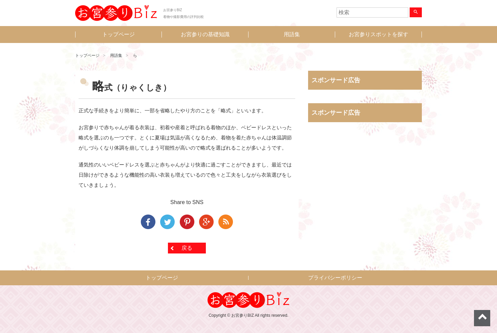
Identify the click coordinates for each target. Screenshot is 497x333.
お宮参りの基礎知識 (205, 34)
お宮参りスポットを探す (378, 34)
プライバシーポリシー (335, 278)
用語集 (292, 34)
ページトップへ (482, 318)
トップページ (118, 34)
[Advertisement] (365, 198)
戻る (186, 248)
